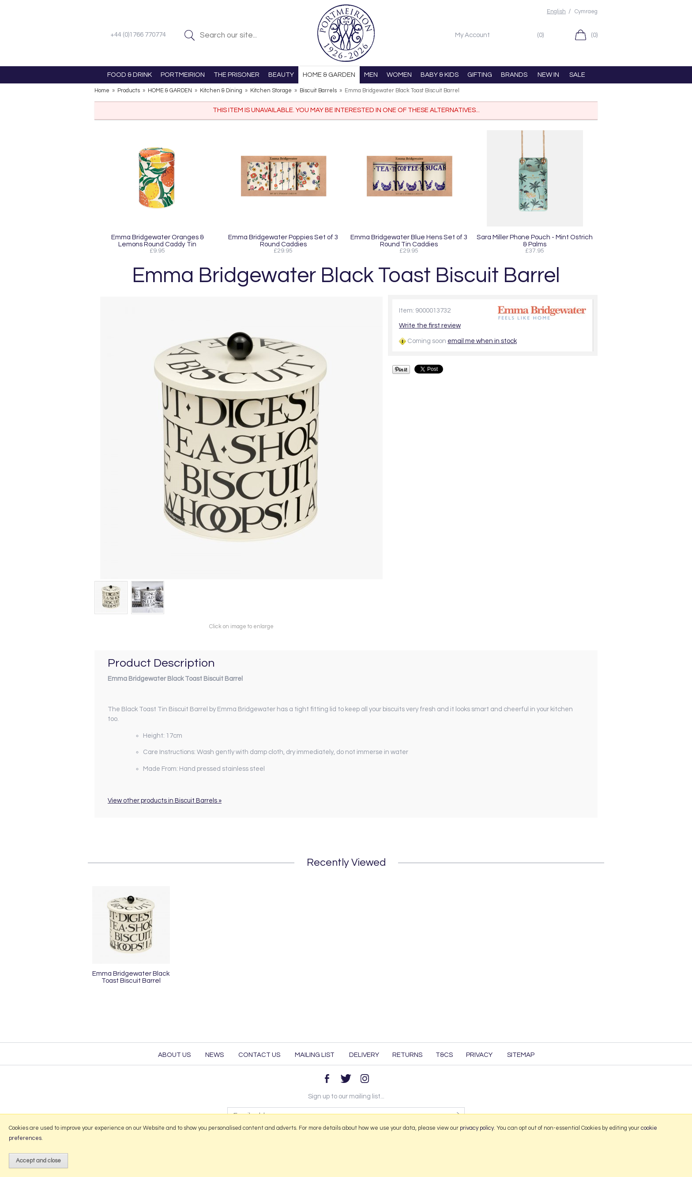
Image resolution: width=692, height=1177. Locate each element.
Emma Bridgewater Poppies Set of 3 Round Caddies (283, 241)
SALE (577, 75)
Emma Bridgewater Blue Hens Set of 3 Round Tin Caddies (408, 241)
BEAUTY (281, 75)
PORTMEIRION (183, 75)
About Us (174, 1055)
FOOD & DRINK (129, 75)
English (556, 12)
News (214, 1055)
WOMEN (399, 75)
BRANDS (514, 75)
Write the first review (430, 325)
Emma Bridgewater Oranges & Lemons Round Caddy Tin (157, 241)
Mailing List (315, 1055)
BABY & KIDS (440, 75)
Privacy (479, 1055)
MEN (371, 75)
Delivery (364, 1055)
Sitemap (520, 1055)
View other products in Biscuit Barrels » (165, 800)
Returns (407, 1055)
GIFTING (479, 75)
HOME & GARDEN (329, 75)
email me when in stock (482, 341)
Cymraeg (586, 12)
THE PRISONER (237, 75)
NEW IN (548, 75)
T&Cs (444, 1055)
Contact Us (259, 1055)
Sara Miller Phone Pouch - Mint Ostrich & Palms (535, 241)
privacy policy (477, 1128)
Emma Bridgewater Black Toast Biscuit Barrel (131, 977)
